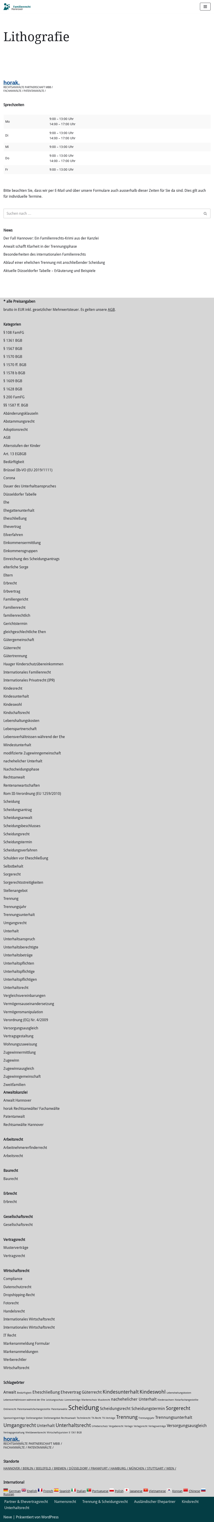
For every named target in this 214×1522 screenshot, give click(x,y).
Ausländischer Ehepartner (154, 1502)
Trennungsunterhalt (19, 915)
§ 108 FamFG (13, 332)
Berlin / (29, 1468)
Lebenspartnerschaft (20, 729)
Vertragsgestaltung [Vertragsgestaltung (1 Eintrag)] (14, 1432)
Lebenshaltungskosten (21, 721)
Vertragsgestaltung (18, 1036)
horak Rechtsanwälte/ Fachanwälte (31, 1108)
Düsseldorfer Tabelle (20, 494)
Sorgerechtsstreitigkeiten (23, 882)
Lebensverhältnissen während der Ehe (34, 737)
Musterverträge (15, 1247)
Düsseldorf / (80, 1468)
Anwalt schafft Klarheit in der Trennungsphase (40, 246)
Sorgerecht (12, 874)
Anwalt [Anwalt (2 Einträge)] (9, 1392)
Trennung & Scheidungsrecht (105, 1502)
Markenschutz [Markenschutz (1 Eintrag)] (89, 1399)
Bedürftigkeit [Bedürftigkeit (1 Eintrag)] (24, 1392)
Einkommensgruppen (20, 551)
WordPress (50, 1517)
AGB (111, 309)
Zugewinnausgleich (18, 1068)
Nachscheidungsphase (21, 769)
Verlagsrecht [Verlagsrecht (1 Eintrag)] (141, 1426)
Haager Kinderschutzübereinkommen (33, 664)
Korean (177, 1491)
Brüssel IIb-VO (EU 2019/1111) (27, 470)
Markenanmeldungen (20, 1352)
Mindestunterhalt (17, 745)
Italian (81, 1491)
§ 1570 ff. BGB (14, 365)
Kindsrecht (190, 1502)
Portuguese (100, 1491)
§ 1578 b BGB (14, 373)
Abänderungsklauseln (20, 413)
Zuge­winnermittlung (19, 1052)
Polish (119, 1491)
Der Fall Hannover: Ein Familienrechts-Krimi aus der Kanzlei (51, 238)
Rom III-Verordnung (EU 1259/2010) (32, 793)
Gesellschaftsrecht (18, 1225)
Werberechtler (15, 1359)
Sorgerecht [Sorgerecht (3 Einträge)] (178, 1408)
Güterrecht (12, 648)
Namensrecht (65, 1502)
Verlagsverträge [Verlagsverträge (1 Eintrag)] (157, 1426)
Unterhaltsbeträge (18, 955)
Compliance (12, 1279)
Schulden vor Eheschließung (25, 858)
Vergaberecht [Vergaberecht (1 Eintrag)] (116, 1426)
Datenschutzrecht (17, 1287)
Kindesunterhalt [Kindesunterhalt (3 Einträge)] (121, 1392)
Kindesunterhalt (16, 696)
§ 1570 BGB (12, 356)
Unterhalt (11, 931)
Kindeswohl (12, 704)
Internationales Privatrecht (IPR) (29, 680)
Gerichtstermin (15, 623)
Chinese (194, 1491)
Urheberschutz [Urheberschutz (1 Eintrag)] (100, 1426)
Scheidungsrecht (16, 834)
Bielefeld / (45, 1468)
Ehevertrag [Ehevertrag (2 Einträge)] (71, 1392)
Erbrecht (10, 583)
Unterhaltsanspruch (19, 939)
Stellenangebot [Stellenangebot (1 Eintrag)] (34, 1418)
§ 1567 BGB (12, 349)
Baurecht (10, 1179)
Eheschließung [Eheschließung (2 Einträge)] (46, 1392)
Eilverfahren (13, 535)
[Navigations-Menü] (205, 6)
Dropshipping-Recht (19, 1295)
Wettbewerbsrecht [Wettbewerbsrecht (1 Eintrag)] (35, 1432)
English (32, 1491)
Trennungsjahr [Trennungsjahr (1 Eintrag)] (146, 1418)
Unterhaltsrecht (15, 988)
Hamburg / (120, 1468)
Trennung (10, 898)
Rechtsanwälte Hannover (23, 1125)
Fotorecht (11, 1303)
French (48, 1491)
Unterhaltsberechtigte (20, 947)
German (15, 1491)
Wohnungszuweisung (20, 1044)
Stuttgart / (156, 1468)
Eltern (8, 575)
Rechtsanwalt (14, 777)
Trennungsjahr (14, 907)
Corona (9, 478)
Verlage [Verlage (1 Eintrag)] (128, 1426)
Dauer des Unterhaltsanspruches (29, 486)
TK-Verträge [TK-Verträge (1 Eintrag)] (108, 1418)
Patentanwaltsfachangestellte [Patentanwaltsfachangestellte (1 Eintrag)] (33, 1409)
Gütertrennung (15, 656)
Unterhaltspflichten (18, 963)
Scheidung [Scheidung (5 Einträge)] (83, 1408)
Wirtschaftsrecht (16, 1368)
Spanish (64, 1491)
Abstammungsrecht (18, 421)
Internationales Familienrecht (27, 672)
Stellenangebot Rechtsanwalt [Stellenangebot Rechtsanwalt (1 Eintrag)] (60, 1418)
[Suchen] (101, 213)
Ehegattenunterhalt (18, 510)
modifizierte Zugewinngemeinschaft (32, 753)
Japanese (136, 1491)
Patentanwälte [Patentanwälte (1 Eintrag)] (59, 1409)
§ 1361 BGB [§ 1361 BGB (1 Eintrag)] (75, 1432)
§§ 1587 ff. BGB (15, 405)
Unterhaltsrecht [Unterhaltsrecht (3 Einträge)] (73, 1425)
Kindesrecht (12, 688)
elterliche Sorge (15, 567)
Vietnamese (157, 1491)
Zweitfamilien (14, 1085)
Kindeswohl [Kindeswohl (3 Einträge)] (153, 1392)
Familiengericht (15, 599)
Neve (7, 1517)
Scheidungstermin (17, 842)
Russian (8, 1494)
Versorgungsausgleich (20, 1028)
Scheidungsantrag (17, 810)
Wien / (171, 1468)
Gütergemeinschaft (18, 640)
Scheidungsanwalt (17, 818)
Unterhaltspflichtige (19, 971)
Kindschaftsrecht (16, 713)
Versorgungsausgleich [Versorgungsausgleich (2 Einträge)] (187, 1425)
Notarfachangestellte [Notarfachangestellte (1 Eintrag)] (186, 1399)
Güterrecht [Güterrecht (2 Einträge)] (92, 1392)
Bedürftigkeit (13, 462)
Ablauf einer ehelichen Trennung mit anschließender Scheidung (54, 262)
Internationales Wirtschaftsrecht (29, 1319)
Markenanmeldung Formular (26, 1343)
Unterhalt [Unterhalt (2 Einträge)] (46, 1425)
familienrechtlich (16, 615)
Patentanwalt (14, 1116)
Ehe (6, 502)
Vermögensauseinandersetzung (28, 1004)
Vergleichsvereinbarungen (24, 995)
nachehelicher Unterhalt (22, 761)
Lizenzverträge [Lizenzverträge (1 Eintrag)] (72, 1399)
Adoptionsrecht (15, 429)
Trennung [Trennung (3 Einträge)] (127, 1417)
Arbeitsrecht (13, 1156)
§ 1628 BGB (12, 389)
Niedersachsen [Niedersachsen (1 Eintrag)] (165, 1399)
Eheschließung (15, 518)
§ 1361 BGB (12, 340)
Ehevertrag (12, 526)
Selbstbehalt (13, 866)
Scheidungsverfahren (20, 850)
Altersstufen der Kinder (21, 446)
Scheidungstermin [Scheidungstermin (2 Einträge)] (148, 1408)
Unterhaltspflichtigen (20, 979)
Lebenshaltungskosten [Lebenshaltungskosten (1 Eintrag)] (179, 1392)
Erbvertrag (11, 591)
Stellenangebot (15, 890)
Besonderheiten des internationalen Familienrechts (44, 254)
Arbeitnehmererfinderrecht (25, 1147)
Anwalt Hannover (17, 1100)
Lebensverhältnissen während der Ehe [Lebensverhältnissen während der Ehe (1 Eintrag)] (24, 1399)
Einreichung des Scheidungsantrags (31, 559)
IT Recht (9, 1335)
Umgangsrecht (15, 923)
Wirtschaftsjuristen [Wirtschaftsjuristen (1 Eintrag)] (57, 1432)
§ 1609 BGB (12, 381)
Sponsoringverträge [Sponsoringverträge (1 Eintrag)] (14, 1418)
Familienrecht (14, 607)
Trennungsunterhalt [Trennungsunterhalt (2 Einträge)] (173, 1417)
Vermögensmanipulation (23, 1012)
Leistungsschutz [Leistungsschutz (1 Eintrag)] (55, 1399)
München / (138, 1468)
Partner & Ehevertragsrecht (26, 1502)
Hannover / (13, 1468)
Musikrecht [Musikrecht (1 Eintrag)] (104, 1399)
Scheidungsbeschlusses (21, 826)
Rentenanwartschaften (21, 785)
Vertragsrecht (14, 1256)
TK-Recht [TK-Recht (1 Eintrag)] (96, 1418)
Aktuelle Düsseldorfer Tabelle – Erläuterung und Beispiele (49, 271)
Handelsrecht (14, 1311)
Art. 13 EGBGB (14, 454)
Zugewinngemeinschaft (22, 1076)
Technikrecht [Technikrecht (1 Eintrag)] (84, 1418)
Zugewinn (11, 1060)
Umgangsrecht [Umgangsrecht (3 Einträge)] (19, 1425)
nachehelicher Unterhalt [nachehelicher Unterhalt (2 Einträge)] (134, 1399)
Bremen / (61, 1468)
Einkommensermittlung (22, 543)
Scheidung (11, 801)
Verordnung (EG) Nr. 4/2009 (25, 1020)
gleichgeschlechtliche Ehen (24, 632)
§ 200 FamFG (14, 397)
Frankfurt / (101, 1468)
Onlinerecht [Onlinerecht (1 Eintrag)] (9, 1409)
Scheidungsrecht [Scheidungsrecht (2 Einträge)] (115, 1408)
